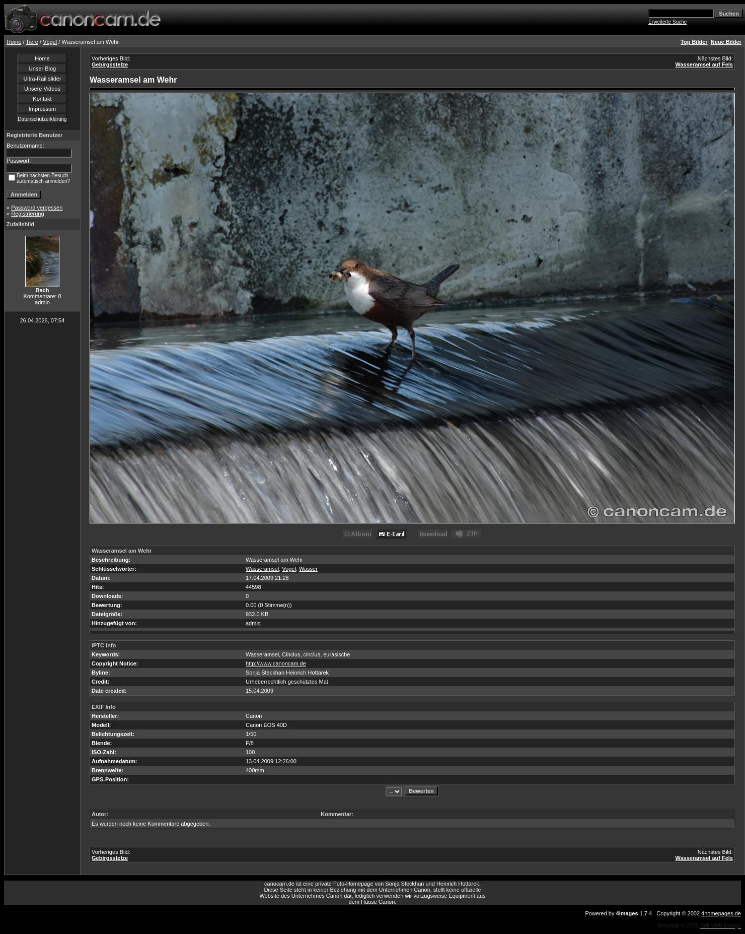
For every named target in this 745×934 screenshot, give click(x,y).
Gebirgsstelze (110, 64)
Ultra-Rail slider (42, 79)
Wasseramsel (262, 569)
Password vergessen (36, 208)
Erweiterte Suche (667, 22)
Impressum (42, 109)
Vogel (289, 569)
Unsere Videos (42, 89)
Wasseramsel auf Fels (704, 64)
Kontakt (42, 99)
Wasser (308, 569)
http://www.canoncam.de (276, 663)
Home (14, 42)
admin (253, 623)
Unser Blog (42, 68)
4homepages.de (721, 913)
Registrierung (27, 214)
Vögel (50, 42)
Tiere (32, 42)
